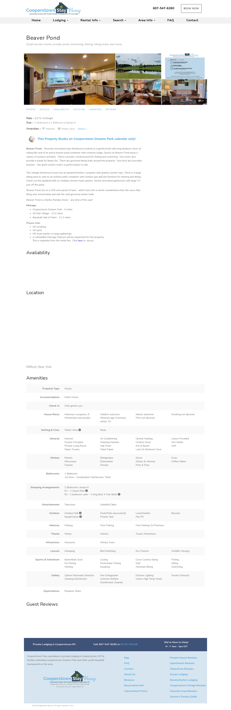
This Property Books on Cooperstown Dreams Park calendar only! (86, 139)
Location (79, 109)
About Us (129, 674)
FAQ (170, 20)
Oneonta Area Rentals (183, 691)
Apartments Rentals (182, 663)
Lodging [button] (60, 20)
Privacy (70, 706)
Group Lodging (179, 674)
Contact (192, 20)
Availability (61, 109)
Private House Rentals (183, 658)
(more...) (82, 129)
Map (126, 658)
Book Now (191, 8)
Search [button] (119, 20)
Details (44, 109)
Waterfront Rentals (182, 669)
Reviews (111, 109)
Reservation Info (134, 685)
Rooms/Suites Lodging (183, 680)
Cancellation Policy (135, 691)
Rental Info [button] (90, 20)
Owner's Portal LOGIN (183, 696)
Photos (31, 109)
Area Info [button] (146, 20)
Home (36, 20)
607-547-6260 (163, 8)
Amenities (95, 109)
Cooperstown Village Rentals (188, 685)
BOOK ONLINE (129, 644)
